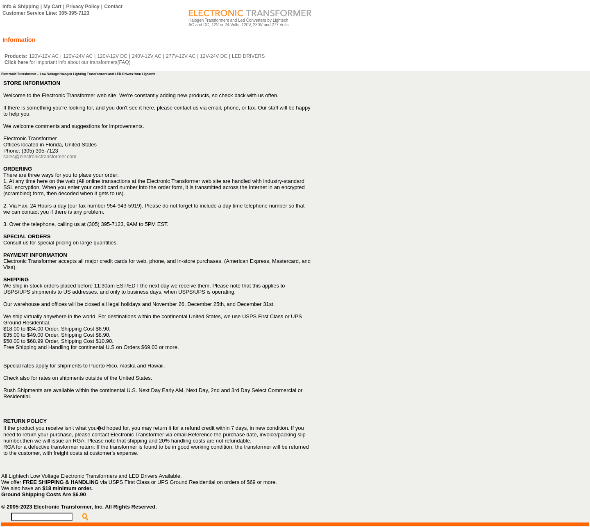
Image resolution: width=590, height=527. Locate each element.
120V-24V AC (78, 56)
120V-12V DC (112, 56)
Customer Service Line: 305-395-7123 (45, 13)
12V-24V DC (213, 56)
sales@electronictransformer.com (39, 157)
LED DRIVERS (248, 56)
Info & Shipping (20, 6)
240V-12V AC (146, 56)
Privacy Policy (82, 6)
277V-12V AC (180, 56)
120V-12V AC (44, 56)
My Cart (52, 6)
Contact (113, 6)
